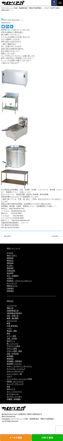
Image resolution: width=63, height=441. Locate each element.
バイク (9, 328)
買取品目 (10, 261)
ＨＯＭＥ (10, 253)
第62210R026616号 (8, 416)
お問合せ (10, 278)
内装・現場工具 (13, 316)
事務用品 (10, 359)
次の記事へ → (57, 236)
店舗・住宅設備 (13, 354)
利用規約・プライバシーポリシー (19, 281)
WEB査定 (10, 291)
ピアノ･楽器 (11, 336)
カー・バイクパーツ (14, 392)
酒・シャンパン (13, 343)
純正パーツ (11, 389)
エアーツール (12, 321)
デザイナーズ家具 (13, 346)
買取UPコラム (12, 286)
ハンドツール (12, 306)
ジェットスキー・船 (14, 374)
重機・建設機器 (13, 318)
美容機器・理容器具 (14, 361)
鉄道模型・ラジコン (14, 364)
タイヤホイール (13, 394)
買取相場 (10, 258)
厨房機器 (10, 356)
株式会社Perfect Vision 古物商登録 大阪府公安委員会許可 (22, 414)
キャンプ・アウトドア (15, 384)
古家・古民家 (12, 338)
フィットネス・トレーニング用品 (19, 379)
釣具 (8, 386)
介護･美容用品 (12, 326)
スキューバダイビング (15, 371)
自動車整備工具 (13, 311)
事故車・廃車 (12, 331)
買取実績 (10, 268)
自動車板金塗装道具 (14, 313)
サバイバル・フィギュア (16, 369)
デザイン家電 (12, 349)
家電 (8, 323)
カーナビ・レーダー (14, 397)
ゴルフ (9, 376)
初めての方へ (12, 255)
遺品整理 (10, 273)
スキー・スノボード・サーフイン (19, 366)
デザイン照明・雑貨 (14, 351)
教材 (8, 333)
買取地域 (10, 263)
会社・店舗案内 (13, 276)
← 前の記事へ (6, 236)
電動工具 (10, 308)
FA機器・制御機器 (14, 399)
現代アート (11, 341)
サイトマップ (12, 283)
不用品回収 (11, 271)
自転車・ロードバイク (15, 381)
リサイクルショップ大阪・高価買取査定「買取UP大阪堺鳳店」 (33, 419)
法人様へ (10, 266)
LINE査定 (10, 288)
